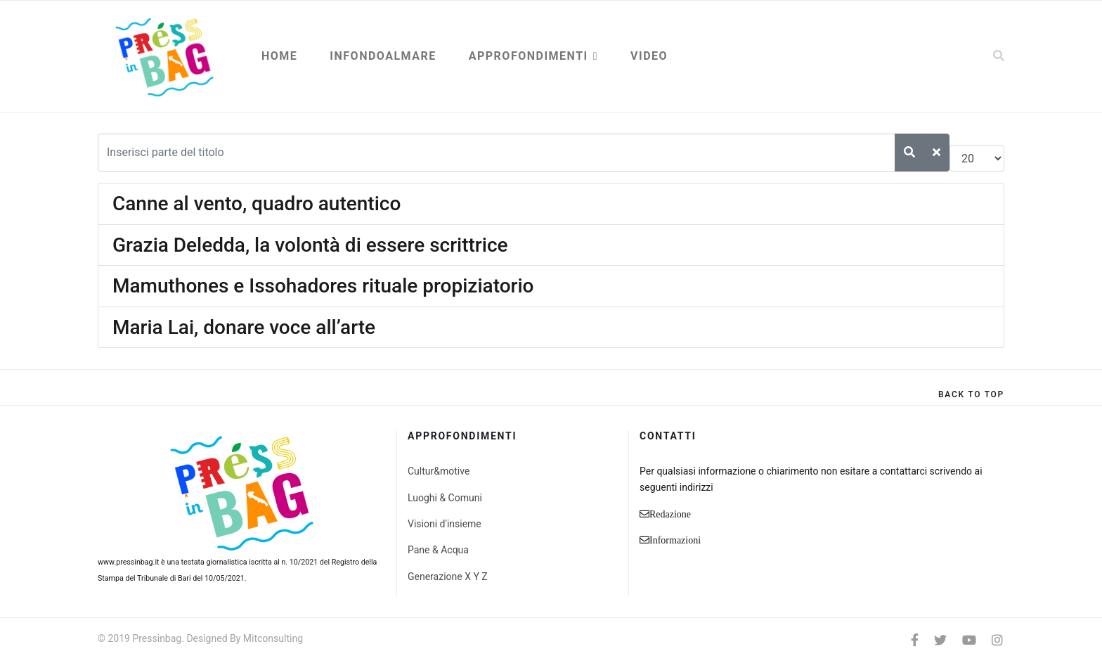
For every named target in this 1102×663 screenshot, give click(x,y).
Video (649, 56)
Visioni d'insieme (444, 523)
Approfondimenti (528, 56)
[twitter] (940, 640)
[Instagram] (997, 640)
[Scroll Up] (971, 394)
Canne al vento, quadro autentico (256, 203)
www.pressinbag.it (128, 562)
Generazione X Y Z (448, 576)
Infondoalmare (383, 56)
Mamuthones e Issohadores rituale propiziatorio (322, 285)
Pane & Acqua (438, 549)
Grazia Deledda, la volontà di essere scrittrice (310, 245)
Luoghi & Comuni (445, 497)
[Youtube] (969, 640)
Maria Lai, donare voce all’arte (243, 327)
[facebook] (915, 640)
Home (279, 56)
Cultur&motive (438, 471)
